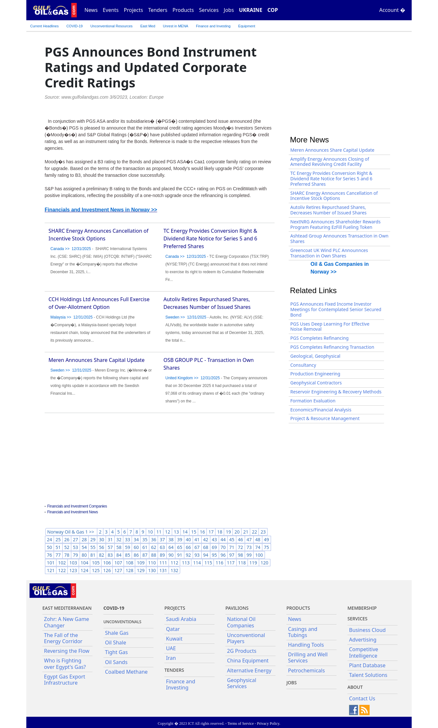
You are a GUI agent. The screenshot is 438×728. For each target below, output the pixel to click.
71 (231, 547)
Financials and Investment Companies (77, 506)
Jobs (229, 9)
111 (163, 563)
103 (73, 563)
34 (136, 539)
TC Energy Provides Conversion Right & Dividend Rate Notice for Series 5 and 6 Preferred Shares (210, 238)
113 (185, 563)
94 (205, 555)
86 (136, 555)
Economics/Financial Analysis (320, 410)
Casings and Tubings (302, 632)
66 (188, 547)
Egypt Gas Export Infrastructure (64, 679)
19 (228, 532)
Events (110, 9)
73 (249, 547)
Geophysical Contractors (316, 383)
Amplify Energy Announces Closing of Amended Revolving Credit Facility (329, 161)
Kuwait (174, 638)
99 (249, 555)
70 (223, 547)
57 (110, 547)
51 (58, 547)
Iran (171, 657)
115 (208, 563)
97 (231, 555)
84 (118, 555)
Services (209, 9)
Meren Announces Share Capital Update (96, 360)
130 (152, 570)
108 (129, 563)
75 (266, 547)
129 (141, 570)
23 (263, 532)
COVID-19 (74, 26)
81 (92, 555)
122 (62, 570)
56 (101, 547)
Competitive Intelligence (363, 652)
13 (176, 532)
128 (129, 570)
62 (153, 547)
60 (136, 547)
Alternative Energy (249, 670)
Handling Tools (306, 644)
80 (84, 555)
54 (84, 547)
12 (167, 532)
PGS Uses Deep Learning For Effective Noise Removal (329, 326)
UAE (171, 648)
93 (197, 555)
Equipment (246, 26)
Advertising (362, 639)
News (91, 9)
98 (240, 555)
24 (49, 539)
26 (66, 539)
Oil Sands (116, 662)
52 (66, 547)
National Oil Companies (241, 622)
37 (162, 539)
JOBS (291, 682)
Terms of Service (240, 723)
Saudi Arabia (181, 619)
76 (49, 555)
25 (58, 539)
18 (219, 532)
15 (193, 532)
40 (188, 539)
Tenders (157, 9)
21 (245, 532)
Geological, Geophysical (315, 356)
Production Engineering (315, 374)
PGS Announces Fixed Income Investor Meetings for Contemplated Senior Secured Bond (335, 309)
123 (73, 570)
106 (107, 563)
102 (62, 563)
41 (197, 539)
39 (179, 539)
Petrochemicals (306, 670)
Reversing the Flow (66, 650)
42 (205, 539)
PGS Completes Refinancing (319, 338)
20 (237, 532)
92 (188, 555)
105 (96, 563)
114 (197, 563)
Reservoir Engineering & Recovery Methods (335, 392)
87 (144, 555)
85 (127, 555)
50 (49, 547)
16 (202, 532)
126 (107, 570)
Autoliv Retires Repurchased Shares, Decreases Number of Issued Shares (328, 210)
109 (141, 563)
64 (170, 547)
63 (162, 547)
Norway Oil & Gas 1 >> (71, 532)
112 (174, 563)
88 (153, 555)
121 (51, 570)
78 (66, 555)
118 (242, 563)
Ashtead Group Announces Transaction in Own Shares (339, 238)
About (355, 687)
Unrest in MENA (175, 26)
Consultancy (303, 365)
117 (231, 563)
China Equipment (247, 660)
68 (205, 547)
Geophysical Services (241, 683)
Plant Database (367, 665)
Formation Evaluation (313, 401)
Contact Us (362, 698)
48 (257, 539)
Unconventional (111, 26)
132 (174, 570)
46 (240, 539)
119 (253, 563)
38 (170, 539)
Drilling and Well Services (308, 657)
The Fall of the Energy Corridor (63, 638)
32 (118, 539)
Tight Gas (116, 652)
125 (96, 570)
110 (152, 563)
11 (159, 532)
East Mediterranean (67, 608)
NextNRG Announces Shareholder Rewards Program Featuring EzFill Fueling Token (335, 224)
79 (75, 555)
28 (84, 539)
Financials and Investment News (72, 512)
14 (185, 532)
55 (92, 547)
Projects (133, 9)
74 (257, 547)
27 (75, 539)
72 (240, 547)
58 (118, 547)
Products (183, 9)
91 (179, 555)
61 (144, 547)
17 (211, 532)
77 (58, 555)
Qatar (173, 629)
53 (75, 547)
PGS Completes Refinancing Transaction (332, 347)
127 (118, 570)
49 (266, 539)
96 (223, 555)
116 (219, 563)
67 (197, 547)
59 (127, 547)
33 (127, 539)
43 (214, 539)
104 (84, 563)
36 (153, 539)
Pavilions (237, 608)
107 (118, 563)
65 (179, 547)
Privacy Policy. (268, 723)
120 (264, 563)
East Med (147, 26)
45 (231, 539)
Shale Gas (116, 632)
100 (259, 555)
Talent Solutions (368, 675)
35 (144, 539)
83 (110, 555)
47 (249, 539)
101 (51, 563)
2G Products (241, 650)
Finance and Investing (213, 26)
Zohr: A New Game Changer (66, 622)
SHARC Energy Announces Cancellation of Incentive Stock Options (334, 196)
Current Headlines (44, 26)
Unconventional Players (246, 638)
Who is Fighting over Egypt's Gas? (65, 663)
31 (110, 539)
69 (214, 547)
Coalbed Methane (126, 671)
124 (84, 570)
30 (101, 539)
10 (150, 532)
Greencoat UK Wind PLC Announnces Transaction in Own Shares (329, 253)
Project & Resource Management (325, 418)
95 (214, 555)
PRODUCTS (298, 608)
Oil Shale (115, 642)
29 (92, 539)
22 (254, 532)
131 (163, 570)
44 (223, 539)
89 (162, 555)
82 (101, 555)
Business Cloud (367, 630)
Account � (392, 9)
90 (170, 555)
